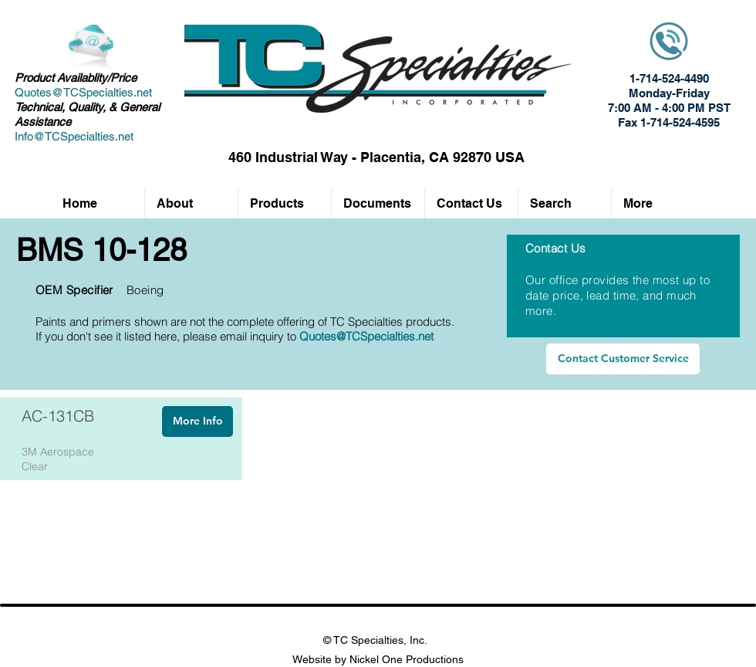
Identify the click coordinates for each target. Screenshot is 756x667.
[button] (284, 203)
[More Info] (197, 421)
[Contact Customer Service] (623, 359)
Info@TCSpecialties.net (74, 136)
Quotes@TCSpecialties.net (83, 92)
